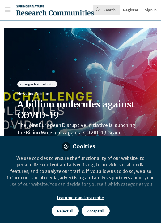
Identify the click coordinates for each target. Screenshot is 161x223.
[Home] (38, 10)
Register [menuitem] (130, 10)
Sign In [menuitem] (151, 10)
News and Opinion (33, 93)
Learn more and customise (80, 197)
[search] (106, 10)
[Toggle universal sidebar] (7, 10)
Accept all (95, 211)
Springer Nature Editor (37, 84)
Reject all (65, 211)
